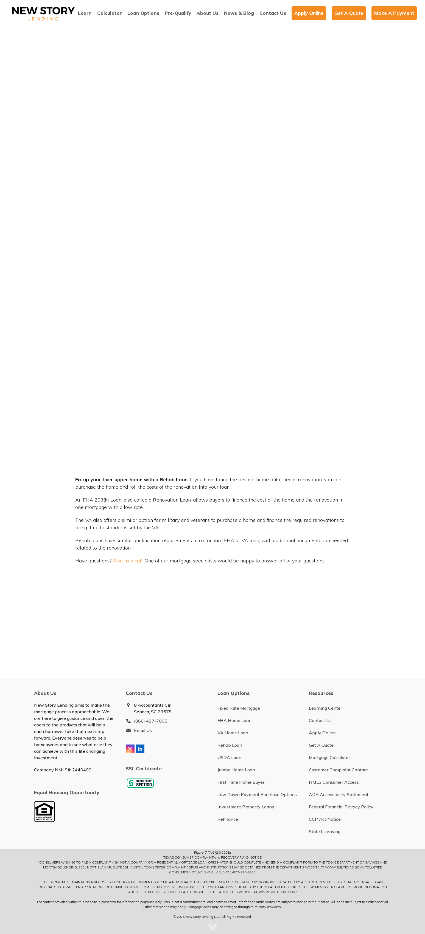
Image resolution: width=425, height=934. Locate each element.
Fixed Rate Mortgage (238, 708)
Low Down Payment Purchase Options (257, 794)
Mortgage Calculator (329, 757)
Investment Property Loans (245, 807)
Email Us (143, 730)
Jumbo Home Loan (236, 769)
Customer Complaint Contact (338, 769)
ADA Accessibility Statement (338, 794)
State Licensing (324, 831)
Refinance (227, 819)
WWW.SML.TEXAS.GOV (343, 867)
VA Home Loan (232, 732)
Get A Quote (321, 745)
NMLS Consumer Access (334, 782)
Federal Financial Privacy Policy (341, 807)
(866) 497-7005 (150, 721)
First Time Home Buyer (240, 782)
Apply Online (322, 732)
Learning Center (325, 708)
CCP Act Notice (325, 819)
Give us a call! (128, 560)
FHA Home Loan (234, 720)
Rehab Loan (229, 745)
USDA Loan (229, 757)
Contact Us (320, 720)
